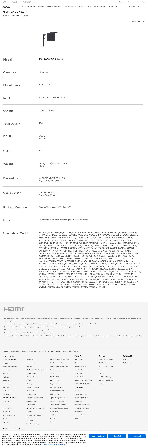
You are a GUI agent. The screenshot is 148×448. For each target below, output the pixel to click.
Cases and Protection (57, 401)
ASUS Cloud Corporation (83, 380)
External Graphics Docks (34, 398)
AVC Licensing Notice (82, 408)
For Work (6, 380)
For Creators (7, 384)
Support (25, 16)
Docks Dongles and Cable (59, 408)
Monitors (6, 401)
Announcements (80, 366)
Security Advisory (105, 377)
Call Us (101, 373)
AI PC (77, 391)
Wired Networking (32, 424)
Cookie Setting (98, 436)
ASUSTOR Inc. (80, 377)
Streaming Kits (55, 394)
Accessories (7, 370)
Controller (53, 415)
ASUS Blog (78, 411)
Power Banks (54, 411)
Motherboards (31, 373)
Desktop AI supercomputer (59, 370)
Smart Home (54, 377)
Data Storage (31, 394)
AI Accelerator (31, 401)
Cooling (29, 384)
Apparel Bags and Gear (58, 398)
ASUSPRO (78, 401)
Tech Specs (15, 16)
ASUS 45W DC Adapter (15, 12)
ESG (124, 359)
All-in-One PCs (8, 408)
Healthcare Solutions (10, 366)
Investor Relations (81, 370)
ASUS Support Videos (106, 380)
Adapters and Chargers (58, 405)
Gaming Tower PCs (9, 415)
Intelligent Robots (56, 363)
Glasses (29, 366)
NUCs (5, 419)
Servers (53, 373)
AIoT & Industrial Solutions (59, 366)
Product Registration (106, 366)
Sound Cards (30, 405)
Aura (76, 418)
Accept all (137, 436)
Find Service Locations (106, 363)
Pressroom (78, 373)
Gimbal (52, 418)
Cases (28, 380)
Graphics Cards (31, 377)
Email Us (102, 370)
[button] (121, 2)
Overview (6, 16)
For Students (7, 387)
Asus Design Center (81, 398)
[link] (6, 7)
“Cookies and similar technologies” (55, 444)
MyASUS (102, 384)
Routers (29, 412)
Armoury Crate (80, 415)
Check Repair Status (106, 359)
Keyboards (54, 384)
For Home (6, 377)
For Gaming (7, 391)
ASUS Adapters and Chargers (49, 351)
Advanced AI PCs (81, 394)
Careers (77, 363)
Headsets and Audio (57, 391)
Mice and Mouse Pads (57, 387)
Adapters (29, 420)
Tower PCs (6, 412)
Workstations (31, 359)
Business (131, 2)
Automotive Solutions (82, 405)
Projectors (6, 405)
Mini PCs (6, 422)
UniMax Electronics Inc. (83, 384)
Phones (5, 363)
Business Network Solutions (59, 359)
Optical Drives (31, 391)
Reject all (117, 436)
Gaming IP (53, 422)
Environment (141, 2)
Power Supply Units (33, 387)
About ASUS (79, 359)
